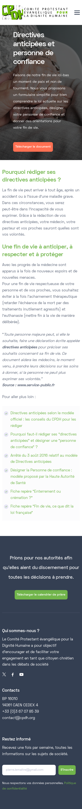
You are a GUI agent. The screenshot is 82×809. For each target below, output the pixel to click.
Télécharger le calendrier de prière (41, 594)
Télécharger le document (33, 146)
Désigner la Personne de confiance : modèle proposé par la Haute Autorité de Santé (42, 477)
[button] (77, 12)
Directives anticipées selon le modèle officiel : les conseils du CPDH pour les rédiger (43, 420)
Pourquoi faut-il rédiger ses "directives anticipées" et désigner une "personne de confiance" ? (43, 441)
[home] (35, 12)
